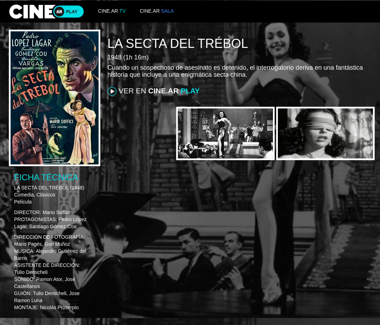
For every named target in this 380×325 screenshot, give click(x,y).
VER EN (154, 91)
